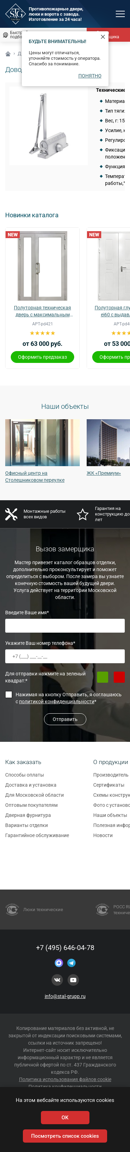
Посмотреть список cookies (65, 1136)
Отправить (65, 719)
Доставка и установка (31, 788)
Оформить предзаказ (42, 357)
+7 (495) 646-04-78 (65, 947)
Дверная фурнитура (28, 818)
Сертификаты (108, 788)
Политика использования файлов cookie (65, 1079)
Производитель (111, 778)
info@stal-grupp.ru (65, 996)
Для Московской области (34, 798)
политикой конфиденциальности (56, 701)
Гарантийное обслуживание (37, 838)
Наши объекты (110, 818)
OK (65, 1117)
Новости (103, 838)
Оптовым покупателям (31, 808)
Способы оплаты (24, 778)
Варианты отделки (26, 828)
